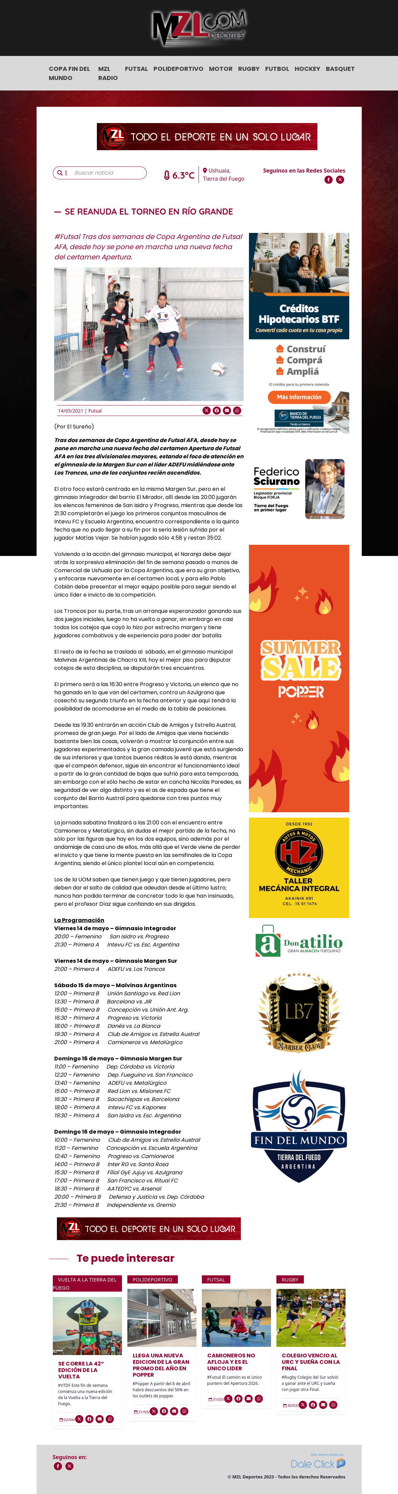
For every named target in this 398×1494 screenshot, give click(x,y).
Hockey (307, 68)
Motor (221, 68)
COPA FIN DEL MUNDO (69, 73)
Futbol (277, 68)
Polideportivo (178, 68)
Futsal (136, 68)
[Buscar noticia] (108, 172)
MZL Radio (108, 73)
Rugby (249, 68)
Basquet (340, 68)
